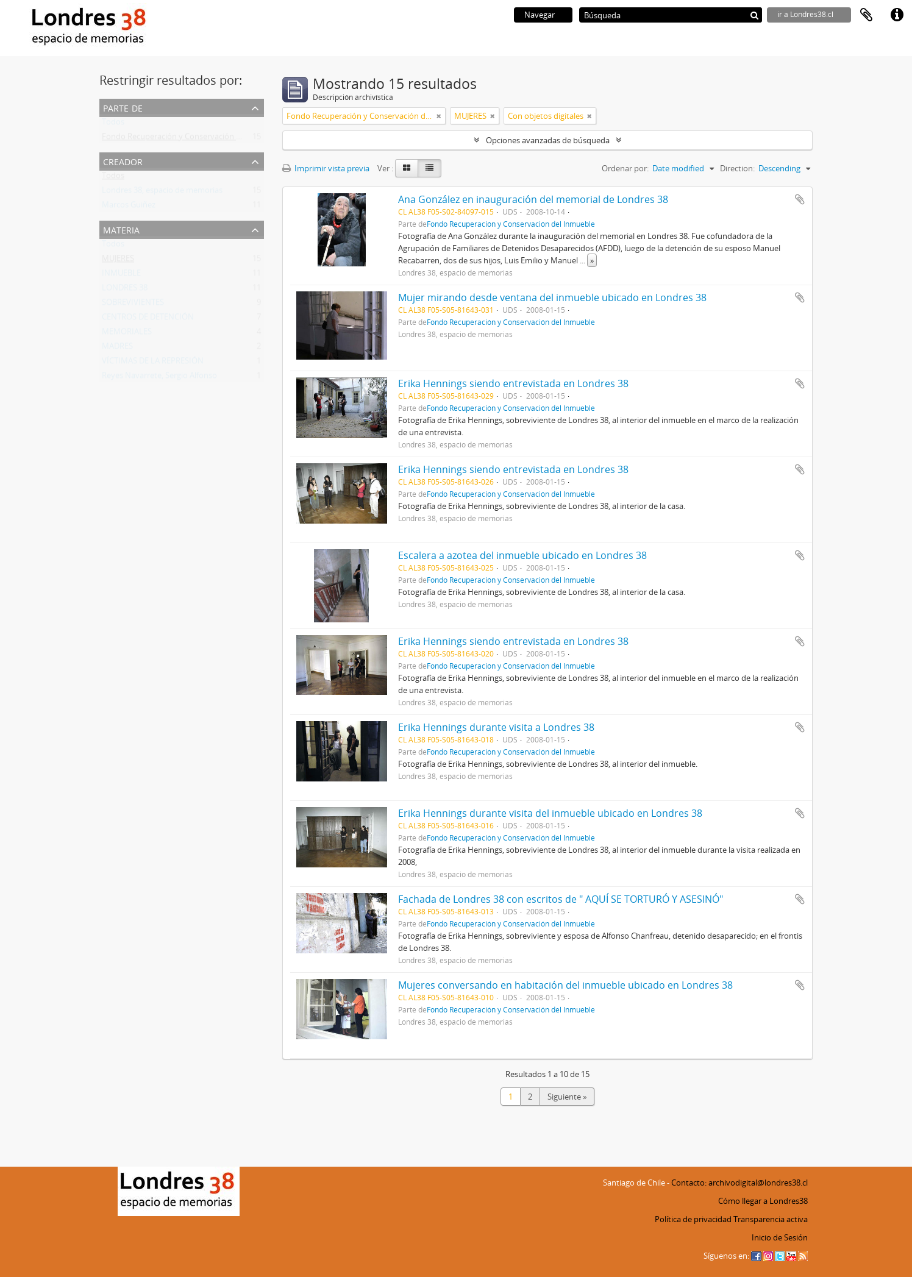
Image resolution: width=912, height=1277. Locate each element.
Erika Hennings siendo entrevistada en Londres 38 (513, 383)
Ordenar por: (625, 168)
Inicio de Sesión (780, 1237)
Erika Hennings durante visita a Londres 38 (496, 727)
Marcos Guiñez (128, 207)
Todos (113, 124)
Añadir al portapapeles (800, 199)
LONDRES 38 (125, 290)
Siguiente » (566, 1096)
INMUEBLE (121, 275)
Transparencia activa (770, 1219)
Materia (121, 229)
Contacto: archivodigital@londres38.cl (739, 1182)
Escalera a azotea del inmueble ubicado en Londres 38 (522, 555)
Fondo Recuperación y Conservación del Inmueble (192, 138)
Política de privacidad (693, 1219)
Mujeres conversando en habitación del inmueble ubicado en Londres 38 (565, 985)
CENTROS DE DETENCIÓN (148, 319)
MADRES (117, 348)
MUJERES (118, 260)
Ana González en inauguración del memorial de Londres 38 (533, 199)
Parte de (123, 107)
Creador (123, 160)
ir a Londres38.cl (805, 14)
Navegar (539, 14)
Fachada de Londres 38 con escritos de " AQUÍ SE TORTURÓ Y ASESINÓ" (560, 899)
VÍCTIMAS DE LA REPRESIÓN (153, 363)
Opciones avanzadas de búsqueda (548, 140)
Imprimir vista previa (325, 168)
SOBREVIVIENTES (133, 304)
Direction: (737, 168)
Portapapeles (866, 15)
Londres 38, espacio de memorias (162, 192)
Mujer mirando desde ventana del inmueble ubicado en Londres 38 (552, 297)
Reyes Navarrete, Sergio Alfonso (159, 377)
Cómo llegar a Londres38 (763, 1200)
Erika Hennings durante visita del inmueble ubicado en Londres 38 (550, 813)
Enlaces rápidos (897, 15)
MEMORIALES (127, 334)
